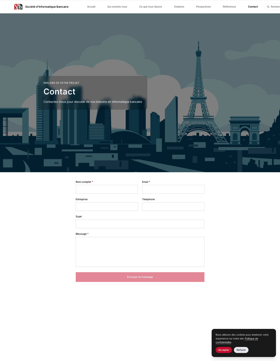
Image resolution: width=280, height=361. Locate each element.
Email (146, 181)
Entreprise (82, 199)
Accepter (223, 349)
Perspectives (203, 6)
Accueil (91, 6)
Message (82, 233)
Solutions (179, 6)
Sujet (79, 216)
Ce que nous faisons (150, 6)
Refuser (241, 349)
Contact (253, 6)
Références (229, 6)
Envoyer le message (140, 277)
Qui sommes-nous (117, 6)
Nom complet (84, 181)
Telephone (148, 199)
